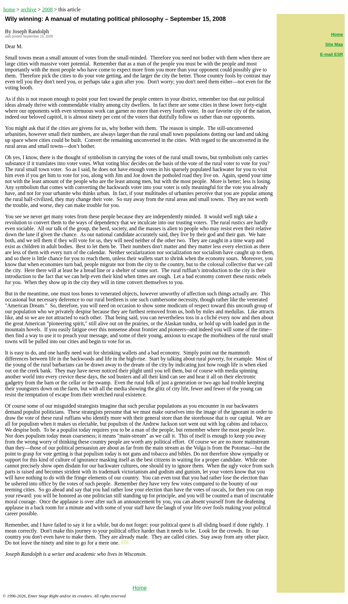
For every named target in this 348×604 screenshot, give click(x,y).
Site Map (334, 44)
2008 (47, 9)
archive (28, 9)
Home (139, 588)
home (9, 9)
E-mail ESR (331, 54)
